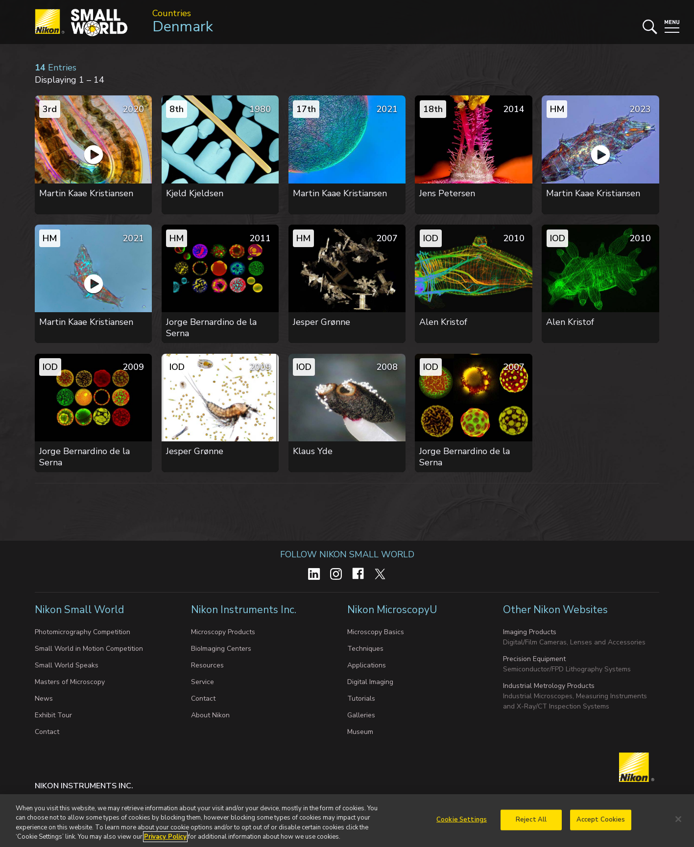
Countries (171, 13)
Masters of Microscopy (70, 682)
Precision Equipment (534, 659)
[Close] (678, 819)
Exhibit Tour (53, 715)
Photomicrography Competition (82, 632)
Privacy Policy (165, 837)
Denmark (182, 27)
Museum (360, 731)
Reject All (531, 819)
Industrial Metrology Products (549, 685)
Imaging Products (529, 632)
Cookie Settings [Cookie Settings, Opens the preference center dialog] (461, 819)
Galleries (361, 715)
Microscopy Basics (375, 632)
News (44, 698)
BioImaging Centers (221, 648)
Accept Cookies (600, 819)
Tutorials (361, 698)
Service (202, 682)
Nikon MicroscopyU (392, 610)
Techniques (365, 648)
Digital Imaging (370, 682)
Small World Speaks (66, 665)
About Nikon (210, 715)
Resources (207, 665)
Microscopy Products (223, 632)
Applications (366, 665)
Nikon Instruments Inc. (245, 610)
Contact (47, 731)
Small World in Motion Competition (89, 648)
